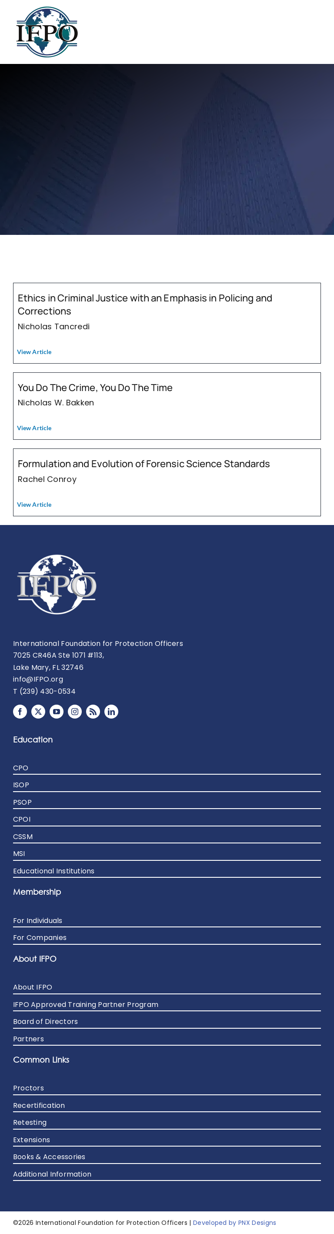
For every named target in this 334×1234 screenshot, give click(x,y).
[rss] (93, 712)
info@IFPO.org (38, 679)
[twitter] (38, 712)
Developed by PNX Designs (235, 1222)
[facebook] (20, 712)
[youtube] (56, 712)
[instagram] (75, 712)
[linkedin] (111, 712)
